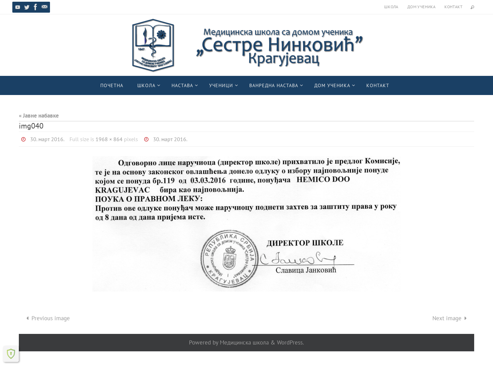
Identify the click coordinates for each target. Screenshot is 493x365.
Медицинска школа (244, 342)
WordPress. (290, 342)
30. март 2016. (47, 139)
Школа (391, 6)
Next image (451, 318)
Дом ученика (421, 6)
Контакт (453, 6)
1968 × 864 (109, 139)
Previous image (46, 318)
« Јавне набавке (39, 115)
